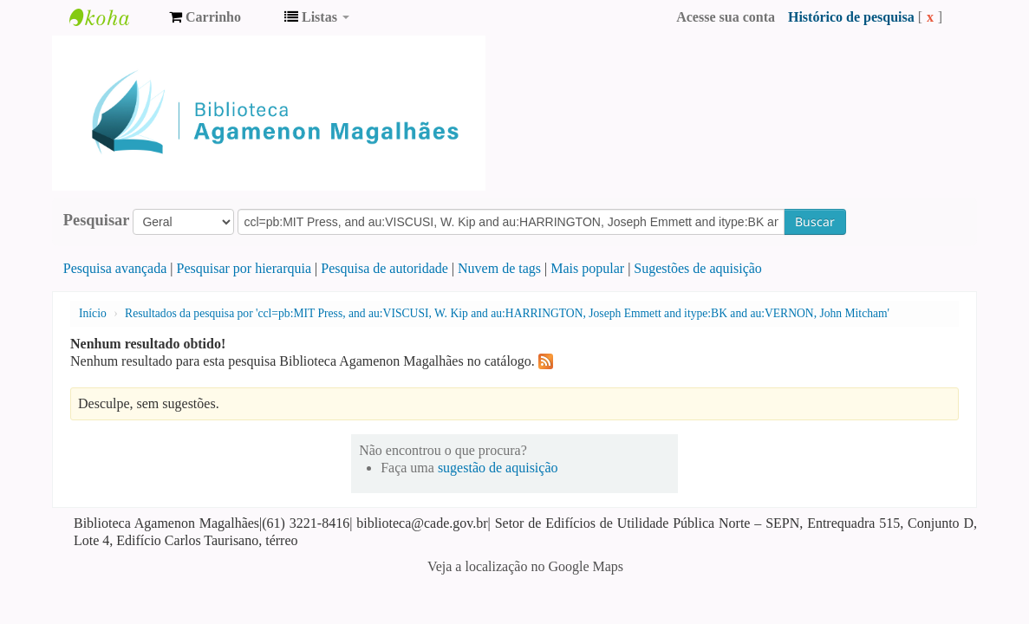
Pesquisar (96, 220)
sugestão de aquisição (498, 467)
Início (93, 313)
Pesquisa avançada (115, 268)
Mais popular (587, 268)
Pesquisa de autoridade (384, 268)
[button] (205, 17)
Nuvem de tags (499, 268)
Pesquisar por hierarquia (244, 268)
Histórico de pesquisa (851, 17)
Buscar (815, 221)
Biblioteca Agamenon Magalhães (112, 17)
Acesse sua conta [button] (725, 17)
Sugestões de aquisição (698, 268)
